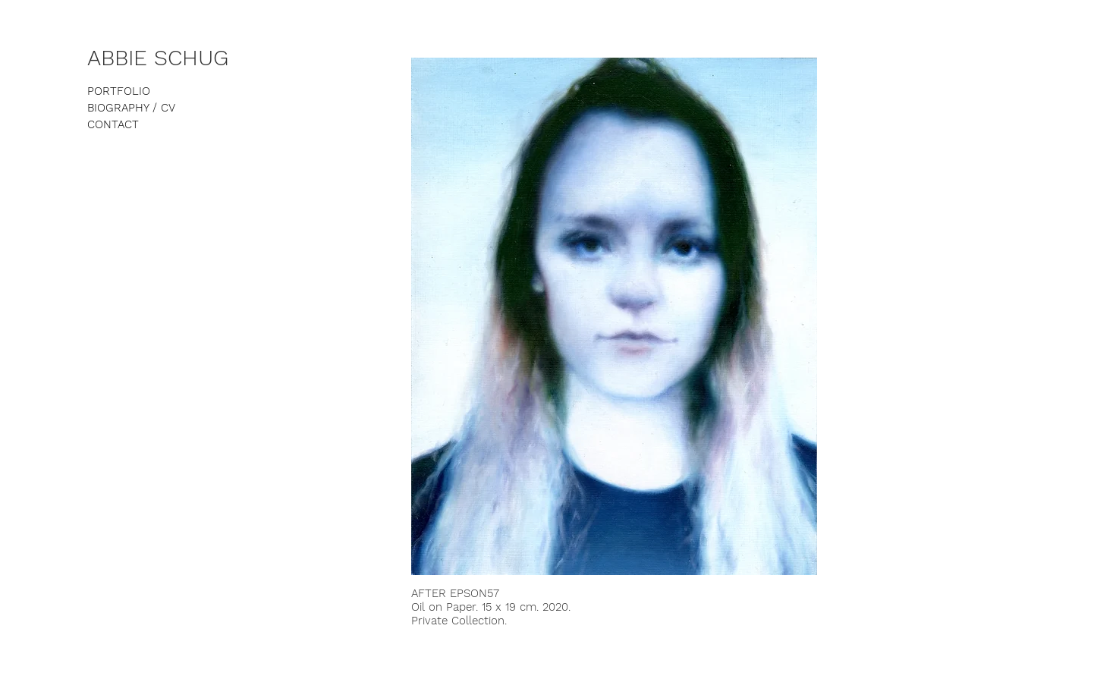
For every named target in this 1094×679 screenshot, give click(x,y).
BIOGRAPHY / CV (131, 108)
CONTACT (113, 124)
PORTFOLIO (118, 91)
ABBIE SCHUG (157, 58)
